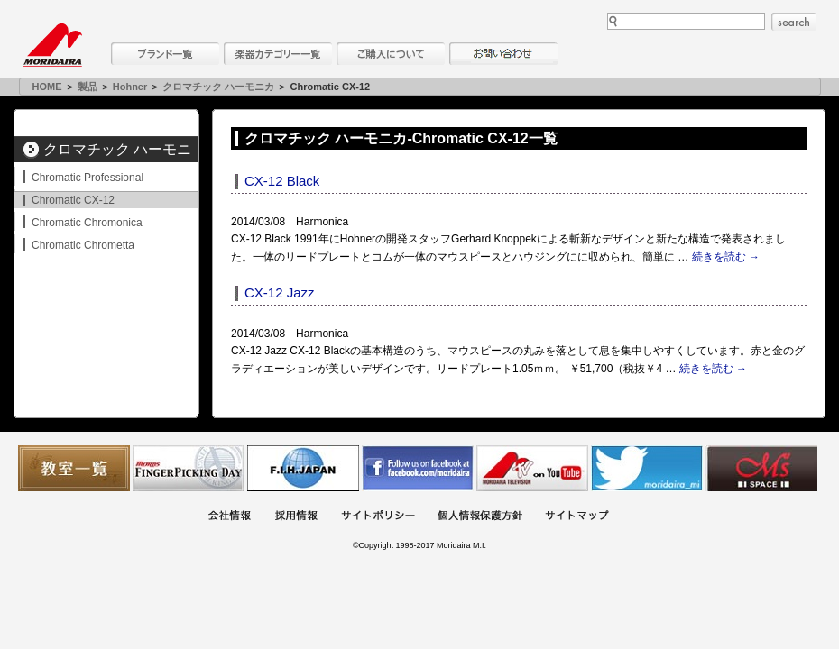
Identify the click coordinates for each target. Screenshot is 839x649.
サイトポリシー (378, 517)
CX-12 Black (281, 180)
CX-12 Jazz (279, 292)
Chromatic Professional (87, 177)
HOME (47, 86)
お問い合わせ (503, 53)
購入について (391, 53)
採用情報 (296, 517)
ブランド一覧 (165, 53)
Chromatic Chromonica (87, 222)
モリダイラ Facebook (418, 468)
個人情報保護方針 (480, 517)
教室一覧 (74, 468)
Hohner (130, 86)
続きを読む (726, 257)
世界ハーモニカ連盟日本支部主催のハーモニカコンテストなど (303, 468)
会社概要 (229, 517)
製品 (87, 86)
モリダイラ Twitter (647, 468)
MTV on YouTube (532, 468)
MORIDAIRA (52, 45)
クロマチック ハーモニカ (218, 86)
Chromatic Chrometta (83, 245)
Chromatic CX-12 (73, 200)
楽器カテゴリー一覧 (278, 53)
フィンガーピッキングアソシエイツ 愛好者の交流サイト (188, 468)
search (793, 22)
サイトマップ (576, 517)
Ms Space (761, 468)
